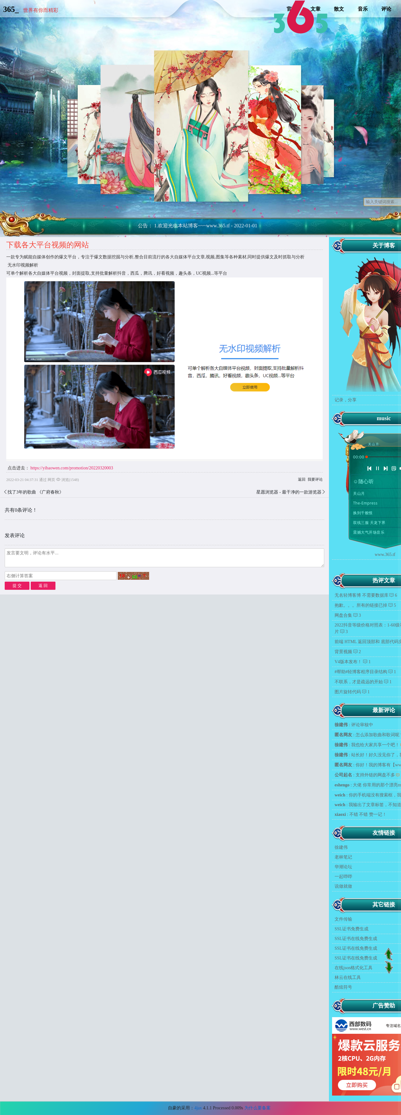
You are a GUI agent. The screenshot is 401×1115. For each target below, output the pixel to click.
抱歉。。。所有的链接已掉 (361, 605)
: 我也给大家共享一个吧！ (367, 744)
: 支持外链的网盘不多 (365, 775)
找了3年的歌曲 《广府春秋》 (36, 492)
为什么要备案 (257, 1108)
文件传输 (343, 919)
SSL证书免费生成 (351, 929)
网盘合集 (343, 615)
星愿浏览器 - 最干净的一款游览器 (288, 492)
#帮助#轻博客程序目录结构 (361, 671)
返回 (301, 479)
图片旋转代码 (348, 692)
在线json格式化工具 (353, 967)
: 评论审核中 (354, 724)
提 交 (17, 585)
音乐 (363, 9)
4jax (198, 1108)
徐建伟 (341, 847)
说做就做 (343, 886)
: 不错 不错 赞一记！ (361, 814)
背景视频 (343, 651)
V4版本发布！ (348, 661)
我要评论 (315, 479)
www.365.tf (385, 554)
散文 (339, 9)
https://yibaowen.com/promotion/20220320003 (71, 468)
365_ (11, 9)
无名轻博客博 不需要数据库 (361, 595)
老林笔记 (343, 857)
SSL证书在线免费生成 (356, 938)
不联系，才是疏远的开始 (359, 681)
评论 (386, 9)
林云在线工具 (348, 977)
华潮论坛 (343, 866)
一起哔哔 (343, 876)
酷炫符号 (343, 987)
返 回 (43, 585)
